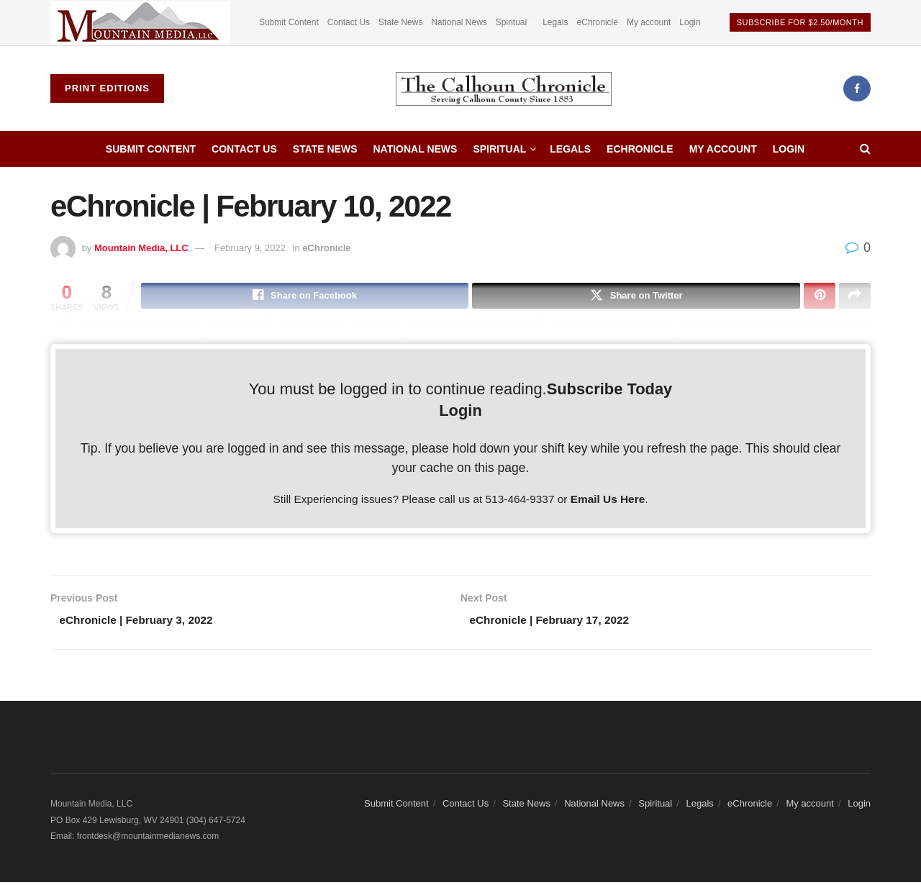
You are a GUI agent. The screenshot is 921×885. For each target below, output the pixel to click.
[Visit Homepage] (504, 89)
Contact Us (348, 22)
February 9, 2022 (250, 247)
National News (458, 22)
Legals (555, 22)
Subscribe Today (610, 390)
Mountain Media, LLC (141, 247)
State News (400, 22)
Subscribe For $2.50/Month (800, 22)
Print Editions (107, 88)
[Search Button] (865, 149)
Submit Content (289, 22)
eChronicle (597, 22)
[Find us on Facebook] (857, 88)
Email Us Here (608, 500)
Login (689, 22)
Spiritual (511, 22)
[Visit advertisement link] (140, 22)
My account (649, 22)
